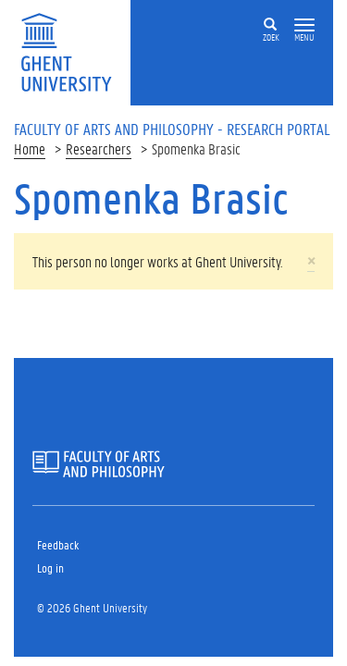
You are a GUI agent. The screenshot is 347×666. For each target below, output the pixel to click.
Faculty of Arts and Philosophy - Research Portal (172, 128)
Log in (50, 567)
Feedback (58, 544)
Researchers (98, 148)
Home (29, 148)
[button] (304, 25)
